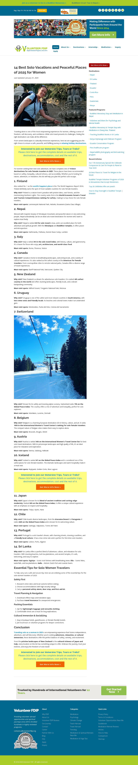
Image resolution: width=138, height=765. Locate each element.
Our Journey (46, 723)
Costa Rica (94, 92)
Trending (73, 730)
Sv (35, 10)
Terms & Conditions (105, 717)
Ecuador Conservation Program (102, 143)
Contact (45, 726)
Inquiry (118, 47)
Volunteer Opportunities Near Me (110, 720)
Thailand (93, 83)
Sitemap (101, 739)
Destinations (79, 47)
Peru (91, 97)
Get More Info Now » (50, 161)
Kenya (92, 105)
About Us (65, 47)
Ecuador (93, 88)
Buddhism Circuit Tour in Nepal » (92, 3)
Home (55, 47)
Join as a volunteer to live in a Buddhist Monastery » (50, 3)
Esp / (19, 10)
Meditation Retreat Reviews (108, 726)
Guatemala (94, 101)
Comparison (103, 736)
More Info (42, 10)
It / (33, 10)
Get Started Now (113, 690)
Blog (43, 736)
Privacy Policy (103, 714)
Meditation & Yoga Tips (79, 738)
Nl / (30, 10)
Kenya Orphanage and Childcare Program (105, 139)
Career (44, 730)
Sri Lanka (93, 79)
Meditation (106, 47)
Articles (101, 730)
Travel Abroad (75, 726)
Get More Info (103, 35)
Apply (55, 51)
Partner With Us (48, 733)
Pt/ (25, 10)
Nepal (92, 75)
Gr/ (28, 10)
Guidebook (102, 723)
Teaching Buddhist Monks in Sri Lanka (104, 134)
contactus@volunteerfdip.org (25, 731)
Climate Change (76, 720)
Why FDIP (45, 714)
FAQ (43, 739)
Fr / (22, 10)
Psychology (74, 717)
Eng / (15, 10)
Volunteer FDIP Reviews (50, 720)
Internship (93, 47)
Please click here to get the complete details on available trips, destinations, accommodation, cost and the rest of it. (50, 152)
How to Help (103, 733)
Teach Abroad (75, 723)
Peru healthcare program (99, 148)
